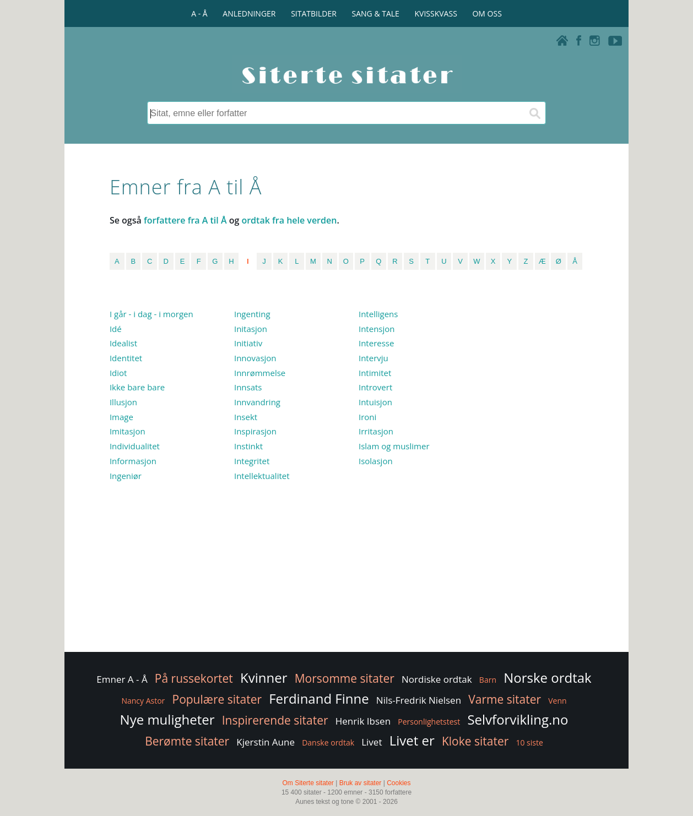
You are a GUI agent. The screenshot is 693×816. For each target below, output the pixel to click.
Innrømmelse (259, 372)
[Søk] (534, 113)
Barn (487, 679)
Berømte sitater (187, 741)
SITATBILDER (314, 13)
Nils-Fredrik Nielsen (418, 700)
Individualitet (135, 445)
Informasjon (133, 460)
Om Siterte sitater (307, 783)
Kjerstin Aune (265, 742)
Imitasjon (127, 431)
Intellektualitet (262, 475)
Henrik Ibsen (363, 721)
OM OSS (486, 13)
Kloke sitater (475, 741)
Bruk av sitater (360, 783)
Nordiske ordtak (437, 679)
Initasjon (250, 328)
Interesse (376, 343)
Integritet (251, 460)
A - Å (199, 13)
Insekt (245, 416)
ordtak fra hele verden (289, 220)
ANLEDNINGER (249, 13)
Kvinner (263, 677)
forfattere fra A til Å (185, 220)
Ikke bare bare (137, 387)
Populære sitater (217, 699)
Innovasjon (255, 357)
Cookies (398, 783)
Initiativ (248, 343)
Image (121, 416)
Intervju (373, 357)
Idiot (118, 372)
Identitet (126, 357)
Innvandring (257, 401)
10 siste (529, 742)
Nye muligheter (167, 719)
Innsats (248, 387)
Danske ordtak (328, 742)
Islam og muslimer (394, 445)
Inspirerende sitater (275, 720)
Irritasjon (376, 431)
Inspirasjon (255, 431)
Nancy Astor (143, 700)
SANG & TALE (375, 13)
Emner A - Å (121, 679)
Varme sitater (504, 699)
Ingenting (252, 313)
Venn (557, 700)
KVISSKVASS (436, 13)
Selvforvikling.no (517, 719)
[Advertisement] (535, 473)
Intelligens (378, 313)
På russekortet (194, 678)
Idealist (123, 343)
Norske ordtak (547, 677)
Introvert (375, 387)
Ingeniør (126, 475)
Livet (371, 742)
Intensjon (377, 328)
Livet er (412, 740)
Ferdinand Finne (319, 698)
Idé (116, 328)
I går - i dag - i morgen (151, 313)
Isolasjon (376, 460)
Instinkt (248, 445)
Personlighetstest (429, 721)
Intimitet (375, 372)
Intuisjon (375, 401)
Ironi (367, 416)
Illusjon (123, 401)
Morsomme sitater (344, 678)
